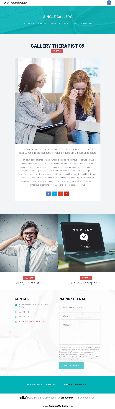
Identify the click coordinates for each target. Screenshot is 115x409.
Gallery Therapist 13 (86, 283)
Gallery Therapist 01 (29, 283)
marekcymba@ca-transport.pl (31, 321)
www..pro (57, 406)
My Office (57, 51)
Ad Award (67, 397)
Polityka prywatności (77, 385)
